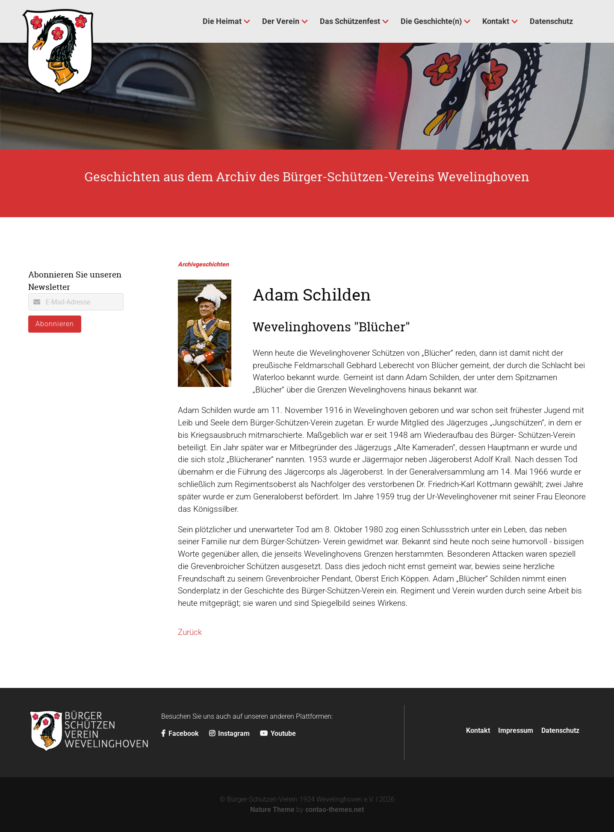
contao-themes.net (334, 809)
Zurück (190, 632)
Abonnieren (54, 324)
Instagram (229, 733)
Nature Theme (272, 809)
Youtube (278, 733)
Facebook (180, 733)
